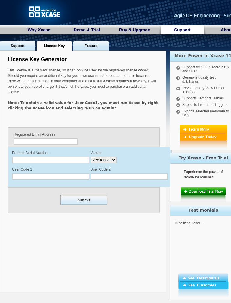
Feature (91, 46)
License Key (54, 46)
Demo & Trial (87, 29)
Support (182, 29)
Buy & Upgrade (134, 29)
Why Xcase (39, 29)
